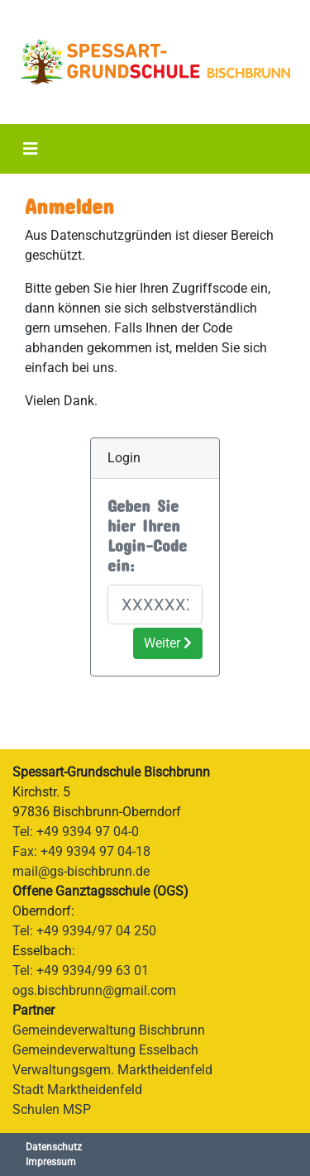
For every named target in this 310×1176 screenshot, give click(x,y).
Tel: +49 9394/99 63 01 (80, 970)
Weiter (168, 643)
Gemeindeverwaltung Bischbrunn (108, 1030)
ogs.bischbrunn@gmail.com (94, 990)
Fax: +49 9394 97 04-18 (81, 851)
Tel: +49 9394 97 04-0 (75, 831)
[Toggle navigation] (30, 148)
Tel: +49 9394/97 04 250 (84, 931)
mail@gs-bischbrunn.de (81, 871)
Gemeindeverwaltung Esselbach (105, 1050)
